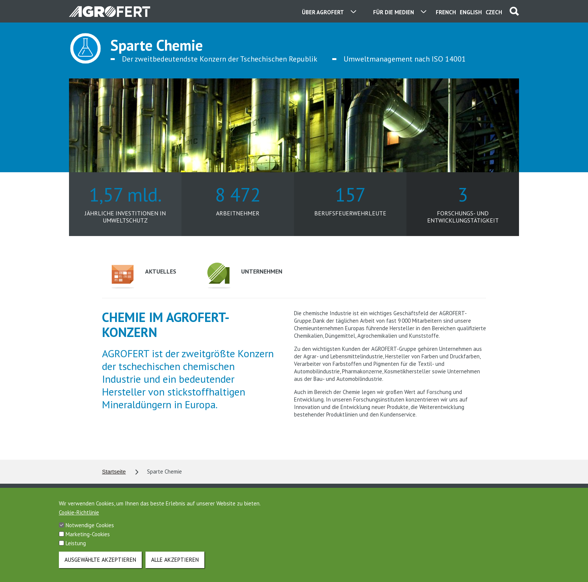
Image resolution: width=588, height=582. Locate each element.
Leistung (76, 550)
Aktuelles (143, 277)
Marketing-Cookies (88, 541)
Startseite (114, 471)
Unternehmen (244, 276)
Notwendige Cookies (90, 532)
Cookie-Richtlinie (79, 519)
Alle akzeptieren (175, 566)
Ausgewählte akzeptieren (100, 566)
